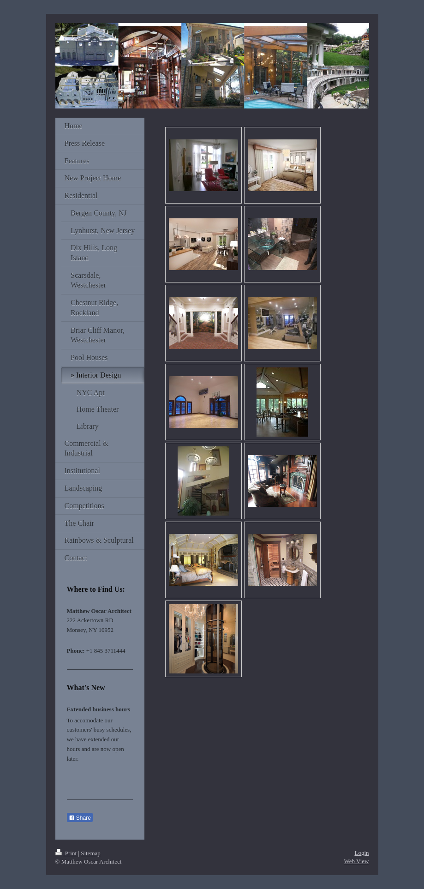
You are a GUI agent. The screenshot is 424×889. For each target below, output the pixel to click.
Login (361, 852)
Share (80, 818)
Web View (356, 861)
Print (66, 853)
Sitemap (91, 853)
